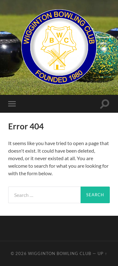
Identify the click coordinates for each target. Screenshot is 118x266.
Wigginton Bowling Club (59, 253)
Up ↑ (102, 253)
